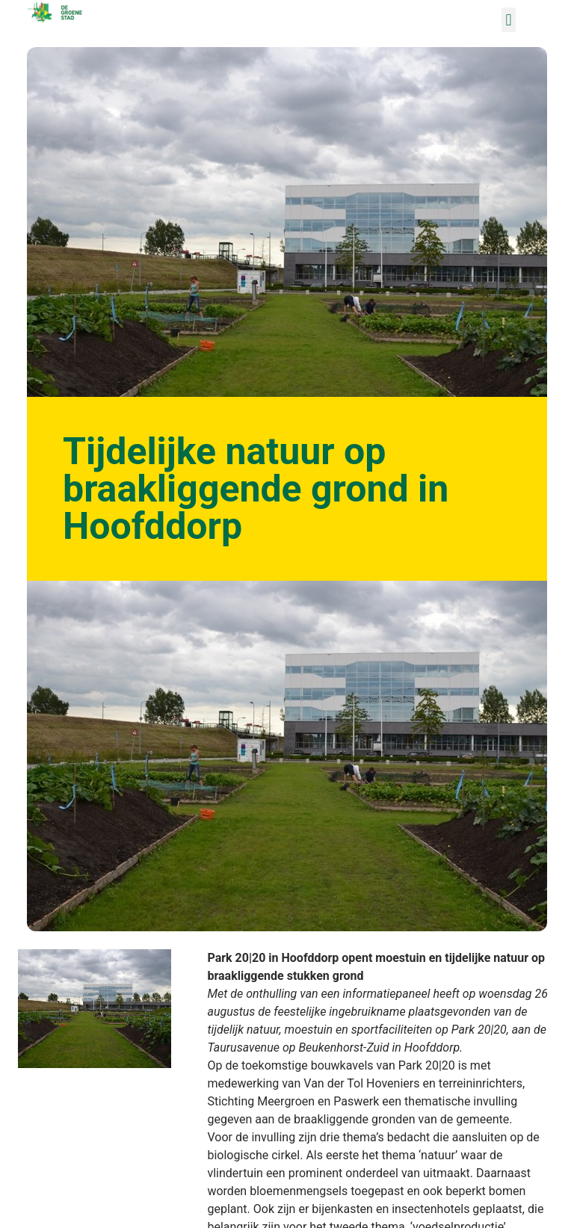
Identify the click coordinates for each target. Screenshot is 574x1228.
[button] (509, 19)
